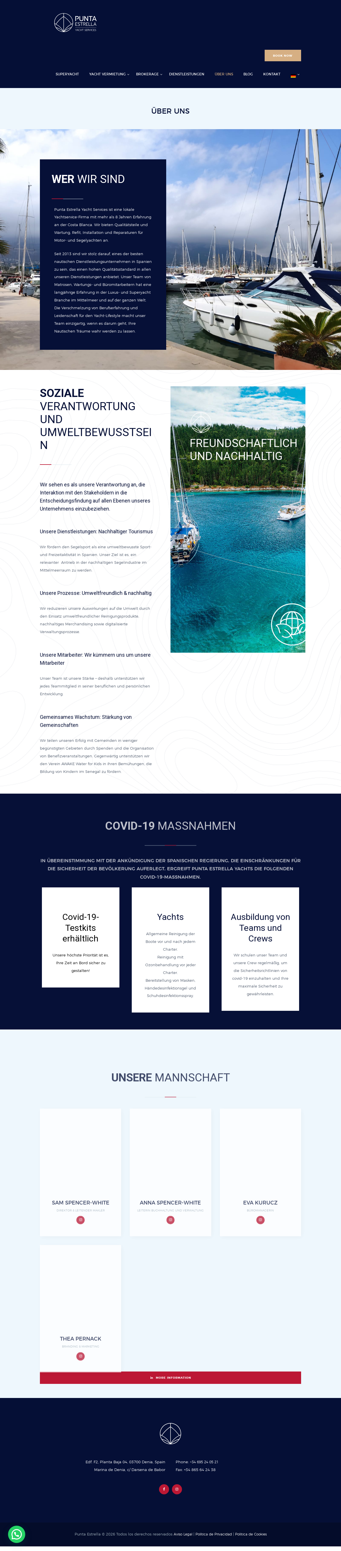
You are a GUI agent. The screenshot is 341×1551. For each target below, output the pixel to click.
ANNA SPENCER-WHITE (170, 1259)
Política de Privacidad (213, 1539)
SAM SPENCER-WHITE (81, 1259)
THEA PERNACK (80, 1396)
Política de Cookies (253, 1539)
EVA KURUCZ (260, 1259)
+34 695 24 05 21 (206, 1466)
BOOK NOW (282, 55)
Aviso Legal (179, 1539)
